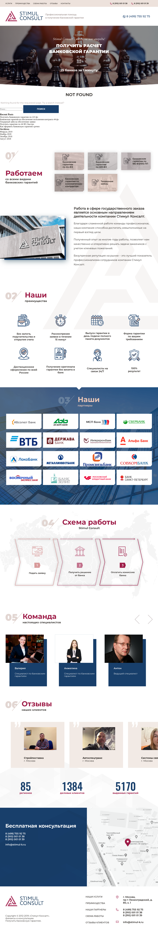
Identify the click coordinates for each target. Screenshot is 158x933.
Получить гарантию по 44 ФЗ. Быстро (17, 124)
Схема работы (40, 3)
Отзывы (54, 3)
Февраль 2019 (6, 132)
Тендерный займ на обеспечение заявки (17, 122)
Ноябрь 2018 (5, 134)
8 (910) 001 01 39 (140, 3)
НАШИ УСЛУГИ (94, 897)
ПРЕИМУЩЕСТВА (95, 903)
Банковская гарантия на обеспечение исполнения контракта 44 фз (29, 119)
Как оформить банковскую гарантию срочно (20, 126)
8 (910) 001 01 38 (118, 3)
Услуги (8, 3)
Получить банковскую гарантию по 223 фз (19, 117)
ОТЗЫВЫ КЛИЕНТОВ (97, 922)
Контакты (65, 3)
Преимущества (22, 3)
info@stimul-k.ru (15, 844)
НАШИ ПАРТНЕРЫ (96, 909)
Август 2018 (5, 139)
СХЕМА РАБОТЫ (95, 916)
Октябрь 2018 (6, 136)
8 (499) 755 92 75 (136, 16)
